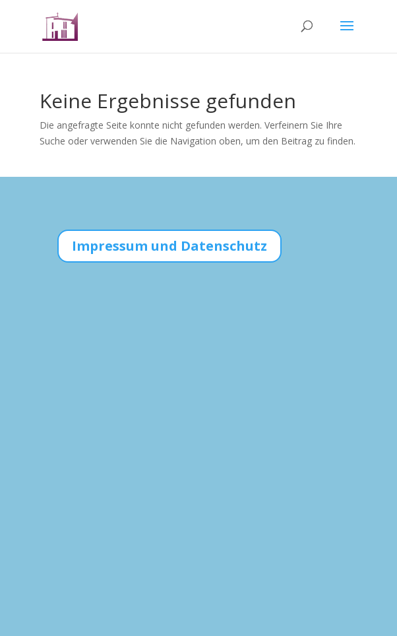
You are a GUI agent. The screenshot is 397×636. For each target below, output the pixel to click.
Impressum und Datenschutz (169, 246)
